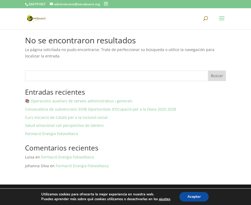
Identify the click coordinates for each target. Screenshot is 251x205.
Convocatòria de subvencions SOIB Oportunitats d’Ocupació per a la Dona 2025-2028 (100, 109)
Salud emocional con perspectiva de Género (64, 125)
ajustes (164, 199)
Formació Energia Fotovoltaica (51, 133)
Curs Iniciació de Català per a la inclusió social (66, 117)
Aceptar (194, 196)
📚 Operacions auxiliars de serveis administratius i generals (78, 100)
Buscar (217, 75)
